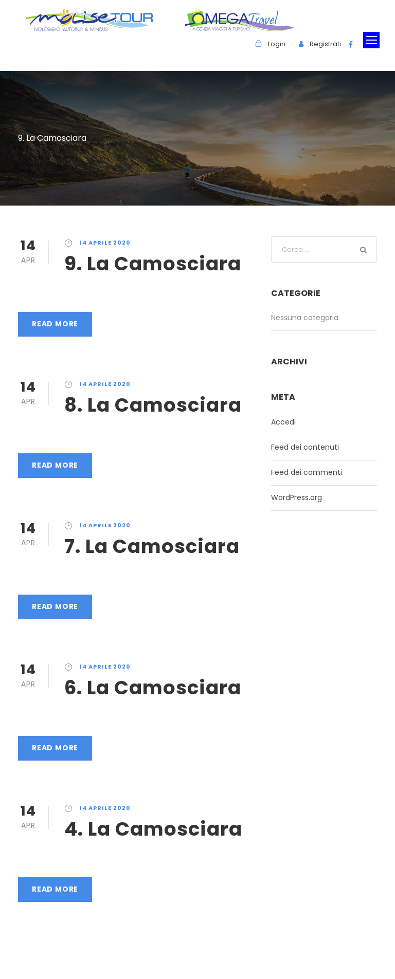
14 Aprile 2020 (105, 242)
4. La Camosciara (153, 829)
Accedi (283, 422)
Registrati (325, 44)
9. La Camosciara (152, 263)
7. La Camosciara (152, 546)
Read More (55, 324)
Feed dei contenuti (305, 447)
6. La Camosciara (152, 687)
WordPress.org (296, 497)
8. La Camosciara (153, 405)
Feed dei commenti (306, 472)
